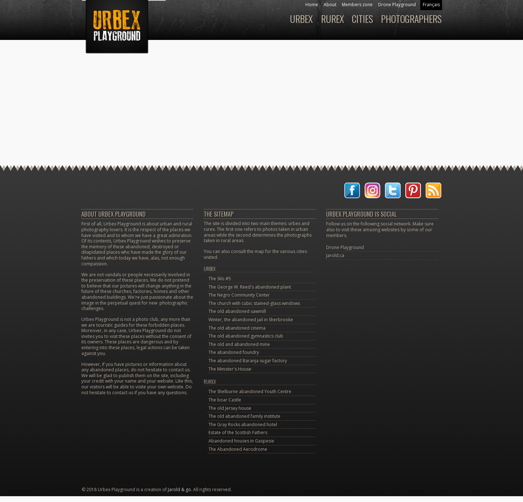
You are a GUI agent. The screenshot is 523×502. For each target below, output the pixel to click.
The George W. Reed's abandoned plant (249, 287)
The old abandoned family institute (244, 416)
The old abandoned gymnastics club (245, 336)
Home (311, 4)
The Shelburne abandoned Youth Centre (249, 391)
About (330, 4)
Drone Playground (397, 4)
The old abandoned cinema (236, 328)
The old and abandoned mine (239, 344)
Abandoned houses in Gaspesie (241, 441)
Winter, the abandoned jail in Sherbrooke (250, 320)
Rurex (210, 381)
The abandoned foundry (233, 352)
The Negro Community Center (239, 295)
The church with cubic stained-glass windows (254, 303)
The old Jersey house (229, 408)
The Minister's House (229, 369)
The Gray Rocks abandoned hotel (242, 424)
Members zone (357, 4)
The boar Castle (224, 400)
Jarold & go (179, 489)
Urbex (210, 268)
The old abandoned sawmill (237, 311)
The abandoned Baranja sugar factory (247, 361)
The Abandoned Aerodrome (237, 449)
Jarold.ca (335, 255)
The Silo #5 (219, 279)
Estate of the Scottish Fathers (237, 432)
